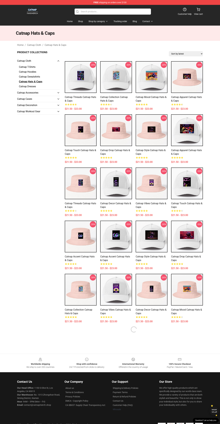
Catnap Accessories (27, 92)
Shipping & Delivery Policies (125, 388)
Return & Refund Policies (124, 396)
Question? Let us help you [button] (205, 420)
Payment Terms (120, 392)
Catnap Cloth (34, 45)
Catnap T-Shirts (27, 66)
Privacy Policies (72, 396)
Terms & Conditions (74, 392)
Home (20, 45)
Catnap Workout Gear (28, 111)
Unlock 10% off (214, 411)
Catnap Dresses (27, 86)
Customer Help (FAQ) (123, 405)
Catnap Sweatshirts (29, 76)
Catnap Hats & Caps (55, 45)
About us (69, 388)
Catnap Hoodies (27, 71)
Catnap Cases (24, 98)
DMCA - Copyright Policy (76, 401)
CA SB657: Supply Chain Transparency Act (85, 405)
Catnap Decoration (27, 105)
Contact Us (118, 401)
